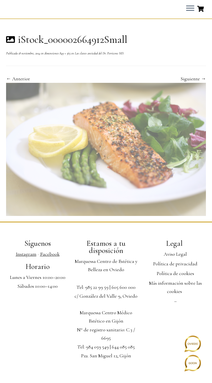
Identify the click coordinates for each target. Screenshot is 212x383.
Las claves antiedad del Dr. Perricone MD (98, 53)
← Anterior (18, 79)
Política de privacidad (175, 264)
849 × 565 (64, 53)
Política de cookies (175, 273)
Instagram (26, 254)
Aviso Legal (175, 254)
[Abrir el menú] (190, 8)
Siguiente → (193, 79)
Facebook (50, 254)
